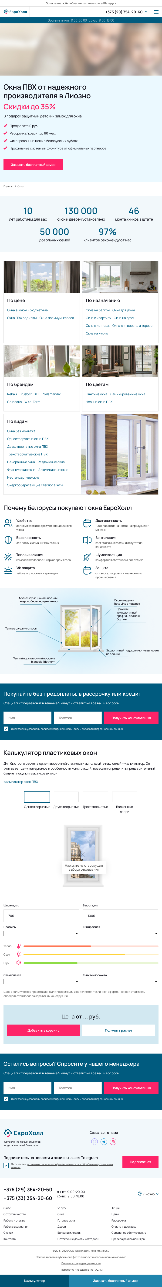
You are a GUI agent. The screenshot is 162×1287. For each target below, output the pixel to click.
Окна (60, 1214)
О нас (7, 1208)
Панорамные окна (21, 462)
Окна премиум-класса (57, 318)
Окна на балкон (98, 310)
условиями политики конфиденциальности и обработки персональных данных (62, 1165)
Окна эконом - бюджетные (27, 310)
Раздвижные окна (51, 462)
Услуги (62, 1208)
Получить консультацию (131, 718)
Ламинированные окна (127, 394)
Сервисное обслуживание (128, 1233)
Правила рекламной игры (128, 1239)
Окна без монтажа (21, 431)
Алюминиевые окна (53, 469)
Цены (115, 1214)
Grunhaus (14, 402)
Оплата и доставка (123, 1227)
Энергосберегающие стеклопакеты (35, 485)
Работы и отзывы (14, 1220)
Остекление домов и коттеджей (78, 1239)
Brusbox (26, 394)
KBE (37, 394)
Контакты (9, 1239)
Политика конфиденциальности (81, 1263)
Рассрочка (118, 1220)
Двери (61, 1227)
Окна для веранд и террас (132, 325)
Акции (115, 1208)
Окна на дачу (124, 318)
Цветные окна (96, 394)
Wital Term (32, 402)
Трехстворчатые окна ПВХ (27, 454)
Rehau (12, 394)
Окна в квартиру (98, 318)
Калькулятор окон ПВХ (20, 781)
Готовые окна (66, 1220)
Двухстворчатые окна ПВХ (27, 446)
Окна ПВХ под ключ (22, 318)
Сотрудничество (14, 1214)
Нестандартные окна (23, 477)
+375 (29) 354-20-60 (124, 12)
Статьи (8, 1233)
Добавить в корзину (43, 1030)
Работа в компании (15, 1227)
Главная (8, 186)
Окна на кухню (97, 333)
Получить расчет (118, 1030)
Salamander (52, 394)
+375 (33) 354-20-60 (28, 1198)
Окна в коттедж (98, 325)
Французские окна (21, 469)
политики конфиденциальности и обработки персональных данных (82, 729)
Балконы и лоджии (69, 1233)
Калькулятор (34, 1280)
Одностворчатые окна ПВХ (27, 438)
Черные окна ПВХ (99, 402)
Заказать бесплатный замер (115, 1280)
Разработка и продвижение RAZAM (81, 1269)
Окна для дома (123, 310)
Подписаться (140, 1162)
